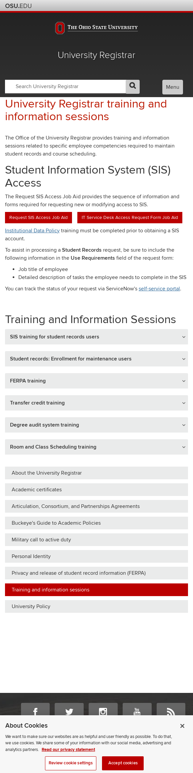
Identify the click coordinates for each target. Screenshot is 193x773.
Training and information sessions (50, 589)
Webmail (174, 5)
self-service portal (159, 288)
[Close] (182, 732)
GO (133, 87)
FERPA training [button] (28, 380)
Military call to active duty (41, 539)
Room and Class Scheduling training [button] (53, 447)
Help (138, 5)
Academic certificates (37, 489)
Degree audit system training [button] (44, 425)
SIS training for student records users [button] (54, 336)
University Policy (31, 606)
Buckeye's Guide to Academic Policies (56, 523)
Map (156, 5)
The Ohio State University (18, 6)
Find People (165, 5)
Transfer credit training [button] (37, 403)
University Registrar (96, 55)
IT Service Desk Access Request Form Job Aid (130, 217)
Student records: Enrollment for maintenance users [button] (71, 358)
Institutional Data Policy (32, 230)
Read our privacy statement (68, 755)
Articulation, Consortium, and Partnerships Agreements (76, 506)
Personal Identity (31, 556)
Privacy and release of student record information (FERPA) (79, 573)
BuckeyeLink (147, 5)
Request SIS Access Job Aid (38, 217)
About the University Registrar (47, 473)
